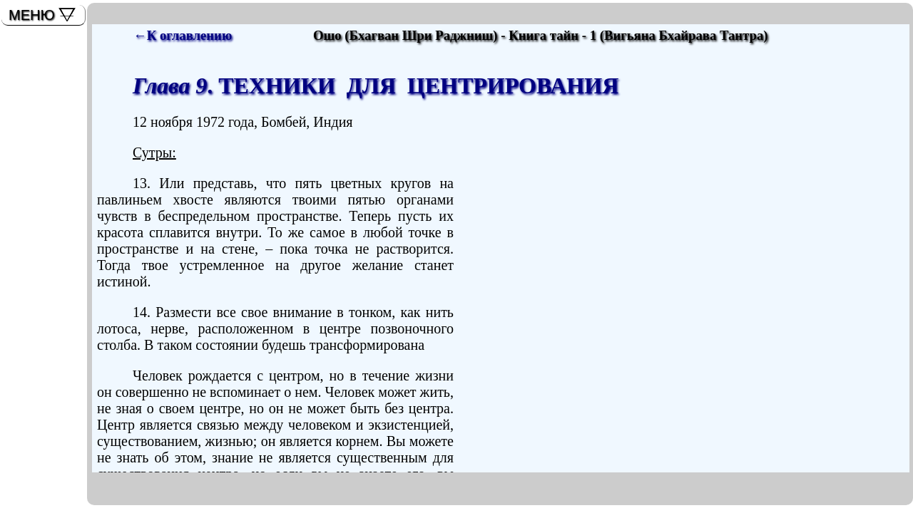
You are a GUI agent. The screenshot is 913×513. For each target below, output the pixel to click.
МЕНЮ (32, 15)
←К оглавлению (182, 35)
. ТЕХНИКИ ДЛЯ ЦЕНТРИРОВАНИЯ (375, 85)
